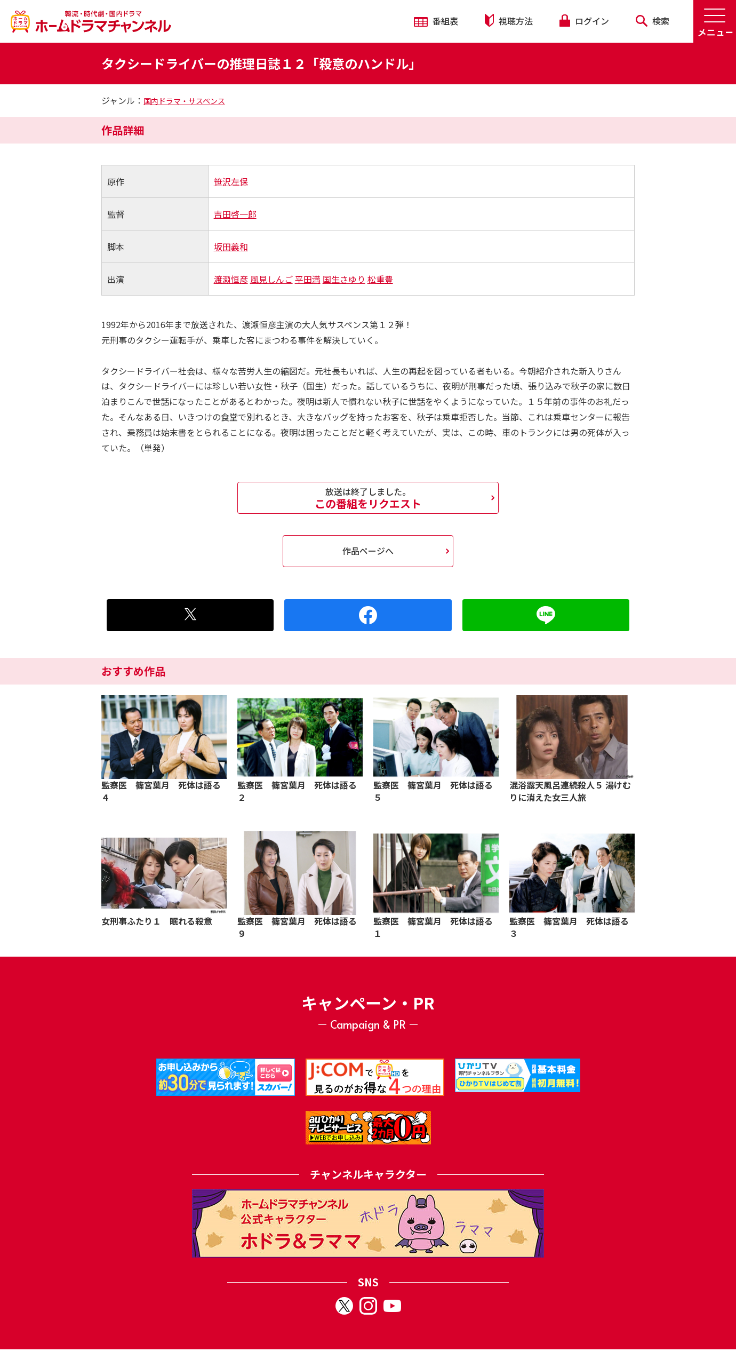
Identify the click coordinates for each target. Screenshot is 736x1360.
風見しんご (271, 279)
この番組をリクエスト (368, 498)
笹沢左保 (231, 181)
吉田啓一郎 (235, 214)
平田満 (308, 279)
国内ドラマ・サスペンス (184, 101)
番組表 (436, 20)
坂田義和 (231, 246)
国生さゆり (344, 279)
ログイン (584, 20)
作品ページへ (368, 550)
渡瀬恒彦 (231, 279)
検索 (652, 20)
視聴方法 (509, 20)
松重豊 (380, 279)
